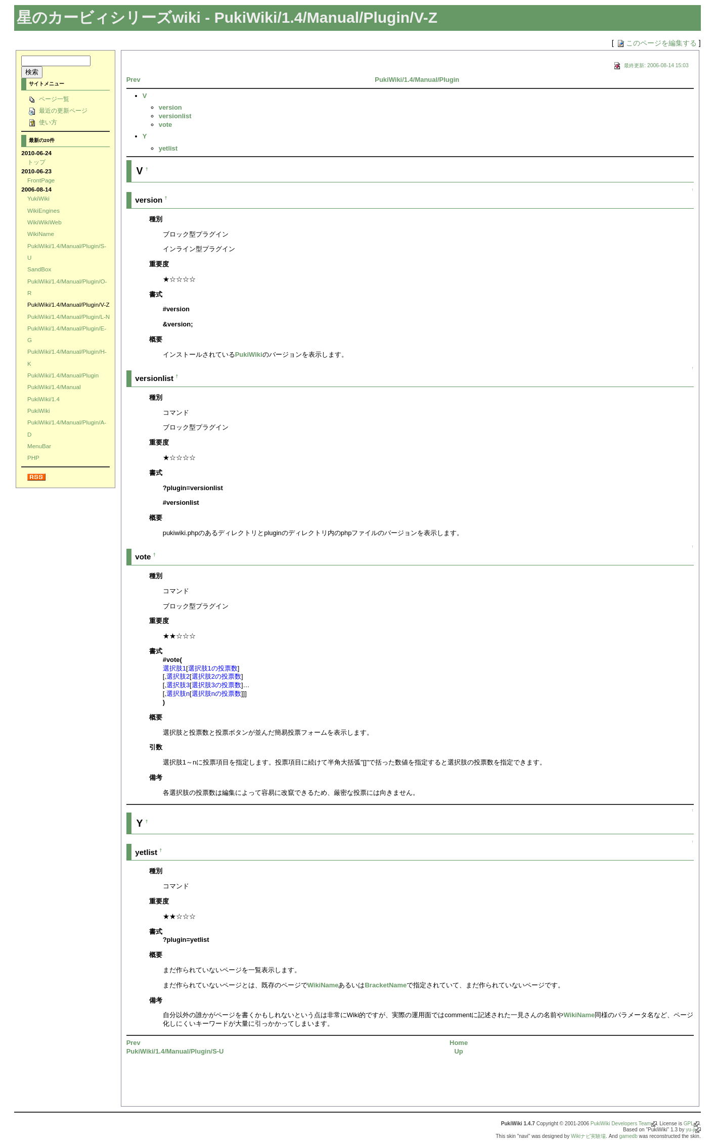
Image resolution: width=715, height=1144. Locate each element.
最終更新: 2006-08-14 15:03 (650, 65)
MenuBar (39, 446)
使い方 (42, 122)
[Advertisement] (244, 1084)
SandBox (39, 269)
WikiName (40, 233)
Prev (133, 79)
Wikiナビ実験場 (588, 1136)
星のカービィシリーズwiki (109, 17)
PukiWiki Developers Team (621, 1123)
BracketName (386, 985)
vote (165, 124)
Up (458, 1051)
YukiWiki (38, 198)
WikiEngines (43, 210)
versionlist (175, 116)
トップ (36, 162)
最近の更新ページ (57, 110)
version (170, 107)
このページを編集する (656, 43)
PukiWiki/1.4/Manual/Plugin (63, 375)
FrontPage (41, 180)
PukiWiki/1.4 (43, 399)
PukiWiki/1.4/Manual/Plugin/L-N (68, 316)
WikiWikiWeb (44, 222)
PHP (33, 457)
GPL (689, 1123)
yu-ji (690, 1129)
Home (459, 1042)
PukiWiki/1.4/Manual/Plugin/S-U (175, 1051)
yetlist (168, 148)
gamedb (628, 1136)
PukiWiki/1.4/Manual (54, 387)
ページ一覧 (48, 99)
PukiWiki (38, 410)
